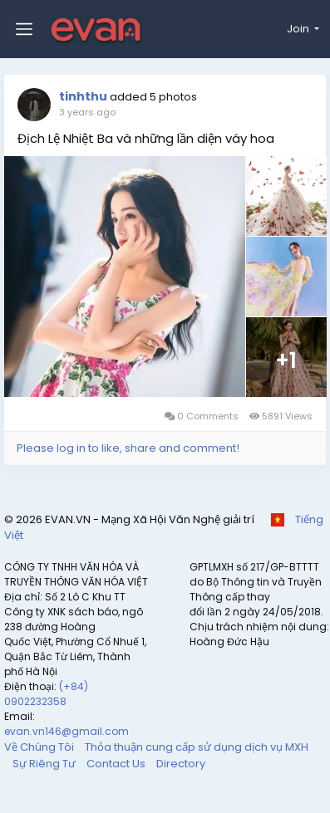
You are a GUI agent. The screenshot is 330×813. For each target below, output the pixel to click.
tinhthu (83, 96)
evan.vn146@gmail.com (66, 731)
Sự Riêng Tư (45, 763)
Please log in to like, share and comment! (128, 448)
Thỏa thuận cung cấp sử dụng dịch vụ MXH (196, 747)
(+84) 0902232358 (46, 693)
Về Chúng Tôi (40, 747)
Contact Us (117, 763)
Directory (180, 763)
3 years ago (87, 112)
